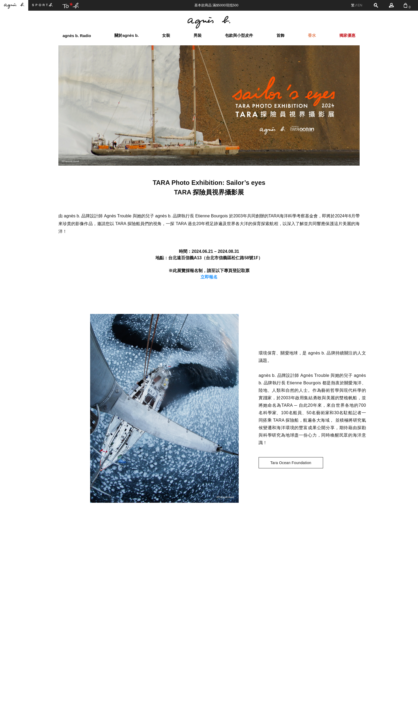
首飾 (280, 35)
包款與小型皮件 (239, 35)
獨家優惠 (347, 35)
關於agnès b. (126, 35)
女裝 (166, 35)
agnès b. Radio (77, 35)
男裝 (198, 35)
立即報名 (209, 277)
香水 (312, 35)
